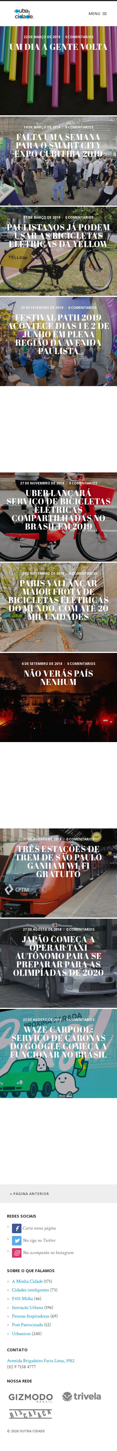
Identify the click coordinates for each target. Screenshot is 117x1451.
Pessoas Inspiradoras (30, 1316)
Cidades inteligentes (30, 1290)
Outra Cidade (32, 1431)
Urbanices (21, 1334)
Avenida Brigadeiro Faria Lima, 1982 (40, 1361)
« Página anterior (29, 1193)
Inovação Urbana (27, 1307)
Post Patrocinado (27, 1325)
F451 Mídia (22, 1299)
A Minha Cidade (27, 1281)
